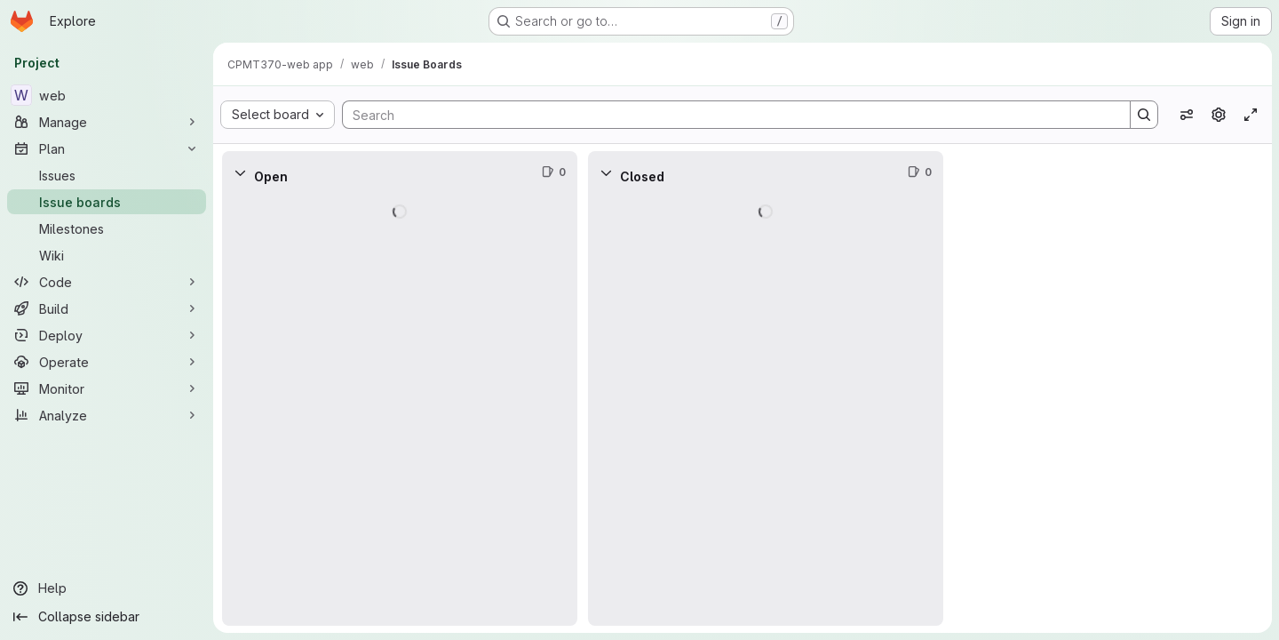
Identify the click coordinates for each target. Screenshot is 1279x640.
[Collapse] (239, 172)
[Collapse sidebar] (106, 616)
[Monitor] (106, 388)
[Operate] (106, 361)
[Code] (106, 281)
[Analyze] (106, 415)
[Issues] (106, 175)
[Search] (727, 114)
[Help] (106, 588)
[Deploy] (106, 335)
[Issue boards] (106, 201)
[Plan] (106, 148)
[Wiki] (106, 255)
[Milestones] (106, 228)
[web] (106, 95)
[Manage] (106, 121)
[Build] (106, 308)
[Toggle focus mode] (1250, 114)
